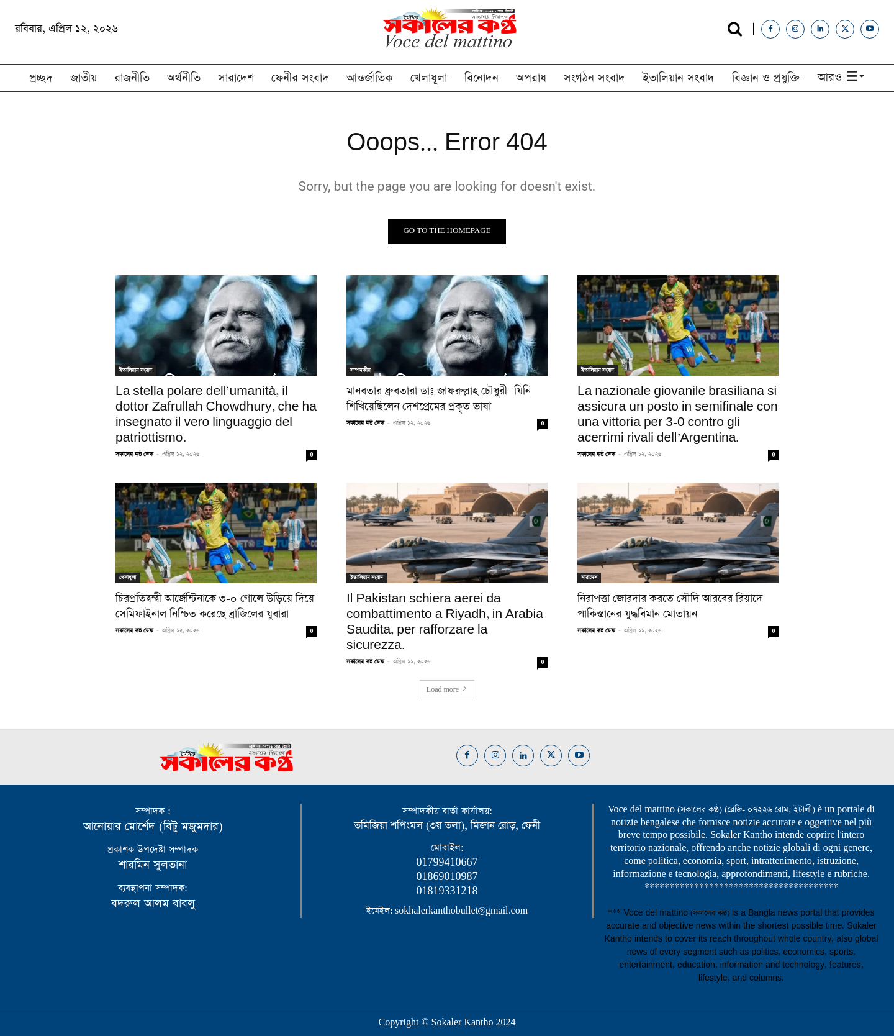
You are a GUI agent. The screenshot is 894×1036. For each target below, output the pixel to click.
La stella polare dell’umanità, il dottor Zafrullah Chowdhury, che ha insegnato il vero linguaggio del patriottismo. (216, 414)
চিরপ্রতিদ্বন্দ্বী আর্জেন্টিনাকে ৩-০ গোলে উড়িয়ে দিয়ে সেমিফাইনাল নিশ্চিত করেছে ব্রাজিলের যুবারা (214, 606)
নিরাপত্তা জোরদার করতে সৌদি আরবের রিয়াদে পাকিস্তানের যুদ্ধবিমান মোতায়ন (669, 606)
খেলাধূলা (127, 577)
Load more (447, 690)
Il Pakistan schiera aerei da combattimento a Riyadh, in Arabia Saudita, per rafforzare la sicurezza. (444, 622)
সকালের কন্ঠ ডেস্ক (134, 454)
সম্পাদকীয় (360, 370)
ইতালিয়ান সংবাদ (135, 370)
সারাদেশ (589, 577)
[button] (735, 29)
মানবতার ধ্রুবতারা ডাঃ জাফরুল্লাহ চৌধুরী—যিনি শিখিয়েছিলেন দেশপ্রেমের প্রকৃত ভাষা (438, 399)
